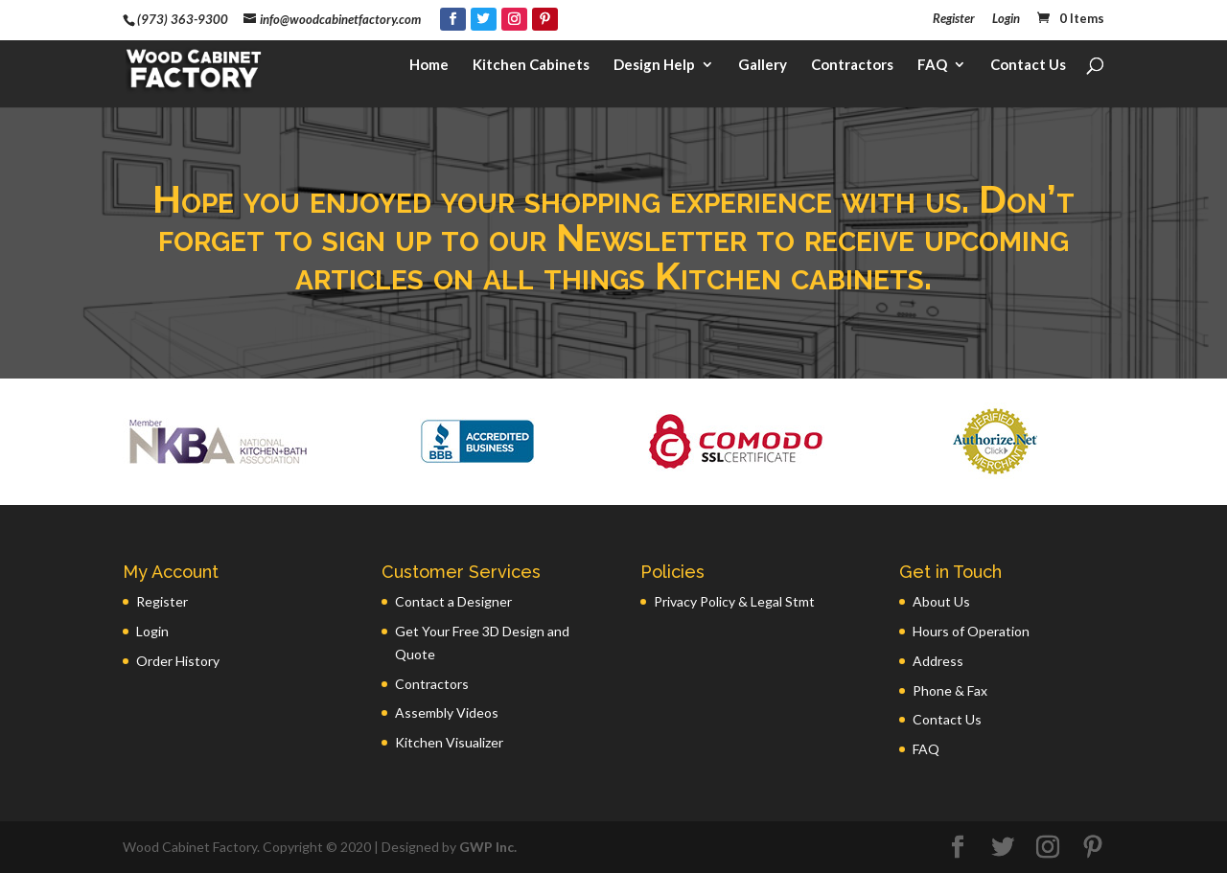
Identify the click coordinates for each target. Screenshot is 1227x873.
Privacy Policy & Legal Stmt (734, 601)
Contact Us (1028, 72)
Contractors (852, 72)
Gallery (762, 72)
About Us (941, 601)
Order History (178, 661)
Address (938, 661)
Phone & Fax (950, 690)
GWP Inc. (488, 847)
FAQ (932, 72)
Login (1006, 19)
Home (429, 72)
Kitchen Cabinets (531, 72)
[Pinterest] (545, 19)
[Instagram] (514, 19)
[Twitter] (484, 19)
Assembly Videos (446, 712)
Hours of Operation (971, 631)
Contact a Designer (453, 601)
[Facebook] (453, 19)
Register (954, 19)
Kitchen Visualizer (449, 742)
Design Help (654, 72)
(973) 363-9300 (182, 19)
